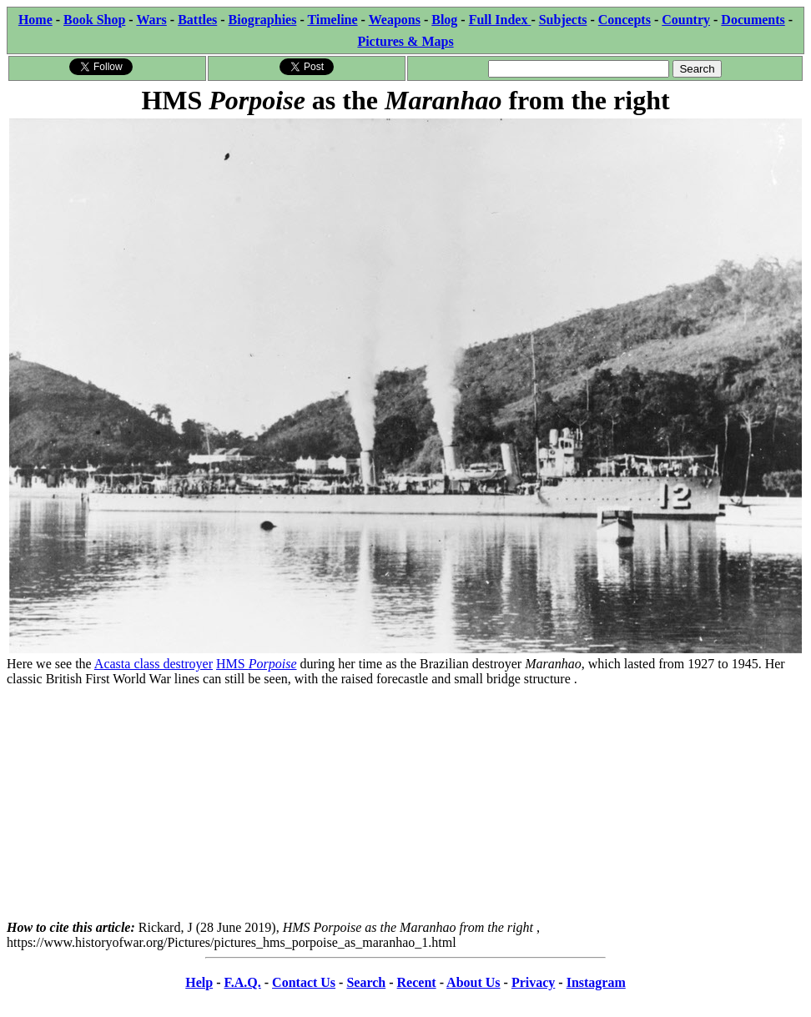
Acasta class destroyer (153, 664)
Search (365, 982)
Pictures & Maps (405, 41)
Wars (151, 20)
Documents (752, 20)
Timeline (332, 20)
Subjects (563, 20)
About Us (473, 982)
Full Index (500, 20)
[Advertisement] (405, 803)
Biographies (263, 20)
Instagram (596, 982)
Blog (444, 20)
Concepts (624, 20)
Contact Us (303, 982)
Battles (197, 20)
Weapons (395, 20)
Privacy (533, 982)
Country (686, 20)
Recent (416, 982)
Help (199, 982)
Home (35, 20)
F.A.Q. (242, 982)
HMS (256, 664)
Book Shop (94, 20)
